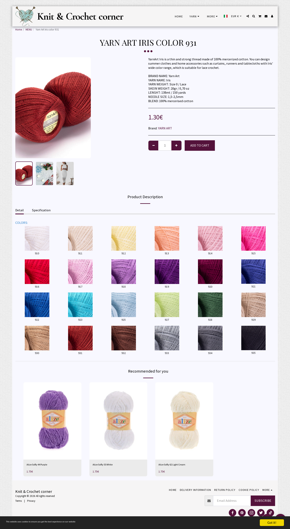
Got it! (271, 523)
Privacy (31, 502)
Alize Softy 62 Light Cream (176, 465)
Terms (18, 502)
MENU (29, 29)
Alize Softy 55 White (106, 465)
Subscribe (262, 502)
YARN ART (165, 128)
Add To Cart (199, 145)
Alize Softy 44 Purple (41, 465)
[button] (248, 16)
